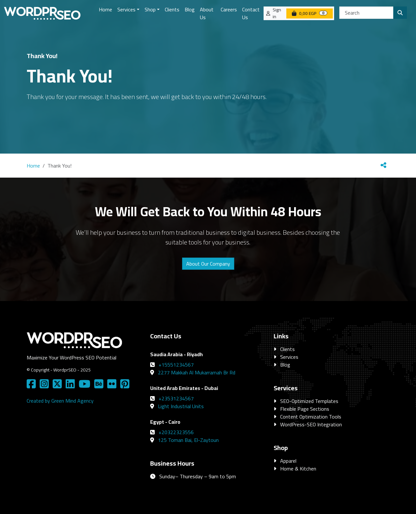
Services (289, 357)
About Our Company (208, 264)
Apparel (288, 461)
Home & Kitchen (298, 468)
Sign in (277, 13)
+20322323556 (176, 432)
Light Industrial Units (181, 406)
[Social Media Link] (32, 386)
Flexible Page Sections (304, 409)
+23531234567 (176, 398)
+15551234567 (176, 365)
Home (33, 165)
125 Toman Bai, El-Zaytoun (188, 440)
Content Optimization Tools (310, 416)
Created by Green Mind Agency (60, 401)
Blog (285, 365)
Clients (287, 349)
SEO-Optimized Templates (309, 401)
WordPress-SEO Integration (311, 424)
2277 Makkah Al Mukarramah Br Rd (196, 372)
